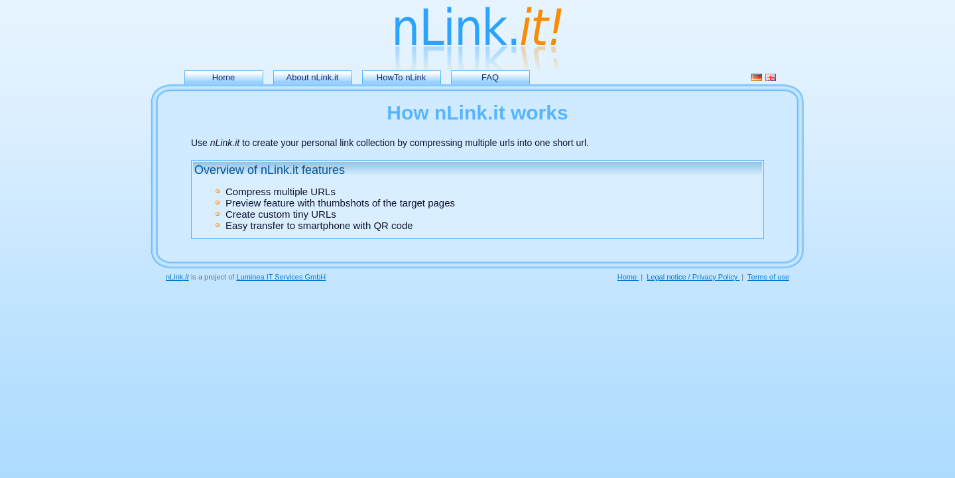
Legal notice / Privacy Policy (693, 277)
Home (223, 77)
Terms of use (768, 277)
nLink (177, 277)
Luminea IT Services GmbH (281, 277)
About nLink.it (312, 77)
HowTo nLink (401, 77)
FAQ (490, 77)
